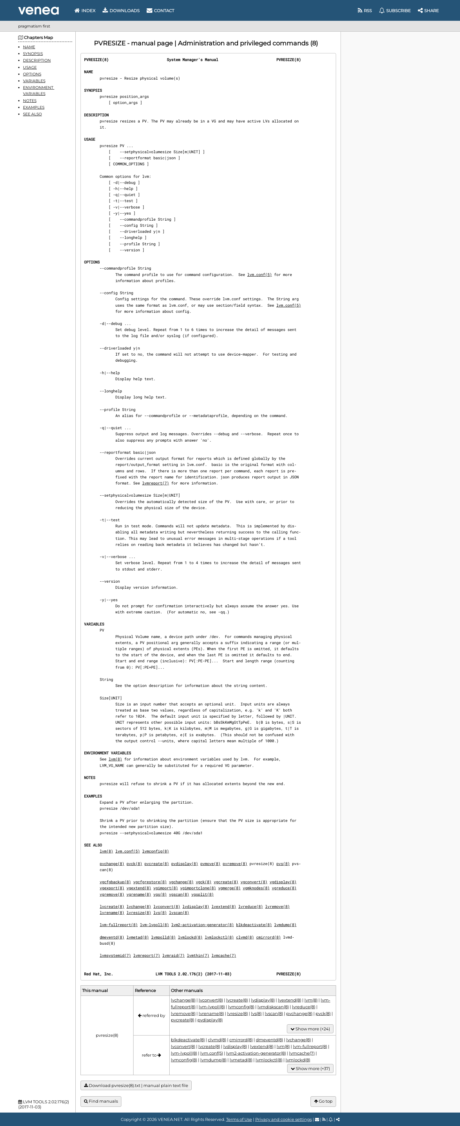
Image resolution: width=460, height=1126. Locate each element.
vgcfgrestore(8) (150, 881)
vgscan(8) (179, 894)
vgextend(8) (138, 887)
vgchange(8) (181, 881)
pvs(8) (283, 863)
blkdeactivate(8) (254, 924)
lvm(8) (115, 758)
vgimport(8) (165, 887)
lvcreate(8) (112, 906)
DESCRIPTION (37, 60)
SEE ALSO (32, 114)
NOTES (29, 100)
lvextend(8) (223, 906)
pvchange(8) (112, 863)
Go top (323, 1101)
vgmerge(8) (229, 887)
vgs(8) (160, 894)
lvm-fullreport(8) (119, 924)
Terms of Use (239, 1119)
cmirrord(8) (268, 937)
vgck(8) (203, 881)
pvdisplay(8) (184, 863)
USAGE (30, 67)
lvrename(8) (112, 912)
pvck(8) (134, 863)
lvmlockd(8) (190, 937)
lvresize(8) (138, 912)
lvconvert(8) (166, 906)
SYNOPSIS (33, 53)
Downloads (121, 10)
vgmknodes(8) (256, 887)
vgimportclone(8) (198, 887)
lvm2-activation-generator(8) (202, 924)
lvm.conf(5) (259, 274)
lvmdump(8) (285, 924)
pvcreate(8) (156, 863)
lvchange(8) (138, 906)
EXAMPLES (33, 107)
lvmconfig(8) (155, 851)
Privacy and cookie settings (283, 1119)
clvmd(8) (245, 937)
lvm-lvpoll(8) (154, 924)
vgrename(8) (138, 894)
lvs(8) (160, 912)
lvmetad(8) (137, 937)
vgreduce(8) (284, 887)
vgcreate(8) (226, 881)
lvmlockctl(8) (219, 937)
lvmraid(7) (173, 955)
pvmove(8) (210, 863)
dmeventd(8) (112, 937)
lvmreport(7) (155, 482)
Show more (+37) (310, 1069)
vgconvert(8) (254, 881)
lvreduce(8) (250, 906)
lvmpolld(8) (163, 937)
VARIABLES (34, 80)
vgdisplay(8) (283, 881)
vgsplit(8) (202, 894)
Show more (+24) (310, 1029)
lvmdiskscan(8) (273, 1006)
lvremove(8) (277, 906)
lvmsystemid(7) (115, 955)
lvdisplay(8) (195, 906)
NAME (29, 46)
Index (85, 10)
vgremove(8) (112, 894)
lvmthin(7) (198, 955)
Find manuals (101, 1101)
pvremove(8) (235, 863)
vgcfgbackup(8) (115, 881)
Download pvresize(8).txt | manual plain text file (136, 1085)
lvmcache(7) (223, 955)
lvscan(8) (179, 912)
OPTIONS (32, 74)
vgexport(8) (112, 887)
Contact (160, 10)
